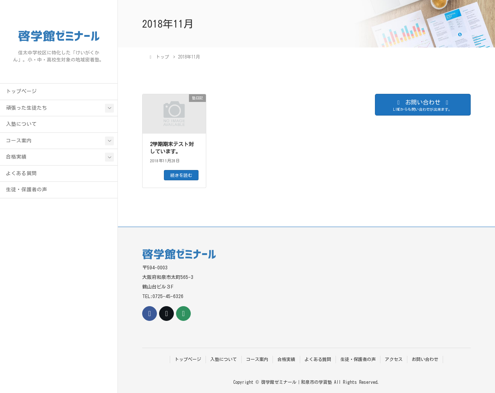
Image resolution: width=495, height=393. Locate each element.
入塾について (21, 124)
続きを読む (181, 175)
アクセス (394, 359)
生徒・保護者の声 (26, 189)
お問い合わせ (425, 359)
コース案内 (19, 140)
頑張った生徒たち (26, 107)
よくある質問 (21, 173)
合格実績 (16, 156)
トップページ (21, 91)
